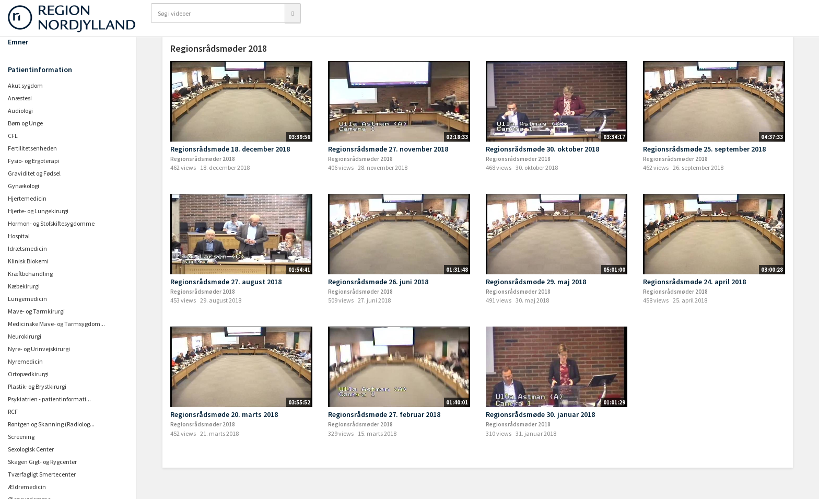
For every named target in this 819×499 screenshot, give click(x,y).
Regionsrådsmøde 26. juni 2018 (378, 281)
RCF (13, 411)
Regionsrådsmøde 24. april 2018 (694, 281)
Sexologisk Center (31, 449)
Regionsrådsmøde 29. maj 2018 (536, 281)
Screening (21, 436)
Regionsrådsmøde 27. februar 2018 (384, 414)
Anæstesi (20, 98)
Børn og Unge (25, 123)
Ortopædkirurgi (28, 374)
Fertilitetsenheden (32, 148)
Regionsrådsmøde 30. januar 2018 (540, 414)
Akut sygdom (25, 85)
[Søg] (292, 13)
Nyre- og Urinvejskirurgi (39, 349)
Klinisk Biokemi (28, 261)
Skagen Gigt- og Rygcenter (42, 462)
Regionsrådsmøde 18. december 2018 (230, 149)
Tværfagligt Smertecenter (42, 474)
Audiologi (20, 110)
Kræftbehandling (30, 273)
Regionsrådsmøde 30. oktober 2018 (542, 149)
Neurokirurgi (24, 336)
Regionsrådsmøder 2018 (202, 159)
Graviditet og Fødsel (34, 173)
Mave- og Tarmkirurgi (36, 311)
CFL (13, 136)
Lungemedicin (27, 299)
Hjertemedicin (27, 198)
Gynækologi (23, 186)
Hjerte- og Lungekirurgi (38, 211)
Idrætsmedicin (27, 248)
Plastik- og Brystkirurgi (37, 386)
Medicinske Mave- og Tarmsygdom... (56, 324)
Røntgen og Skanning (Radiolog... (51, 424)
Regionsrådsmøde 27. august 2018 (226, 281)
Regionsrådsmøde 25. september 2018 (704, 149)
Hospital (19, 236)
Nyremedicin (25, 361)
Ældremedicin (27, 487)
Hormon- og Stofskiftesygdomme (51, 223)
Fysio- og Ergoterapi (33, 161)
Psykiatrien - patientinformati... (49, 399)
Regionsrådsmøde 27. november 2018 (388, 149)
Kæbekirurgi (24, 286)
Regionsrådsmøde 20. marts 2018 (224, 414)
